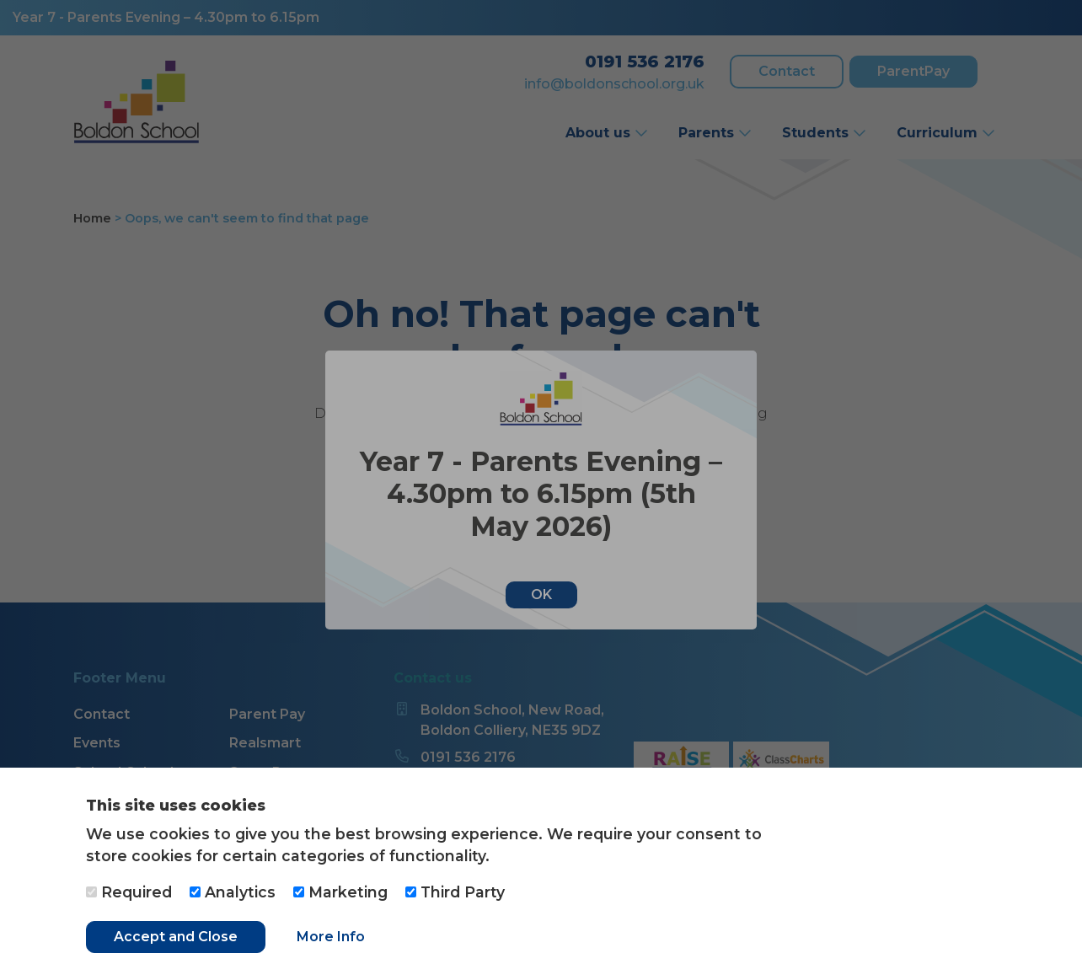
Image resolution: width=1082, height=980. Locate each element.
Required (129, 892)
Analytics (233, 892)
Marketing (340, 892)
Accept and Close (176, 937)
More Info (331, 937)
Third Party (455, 892)
